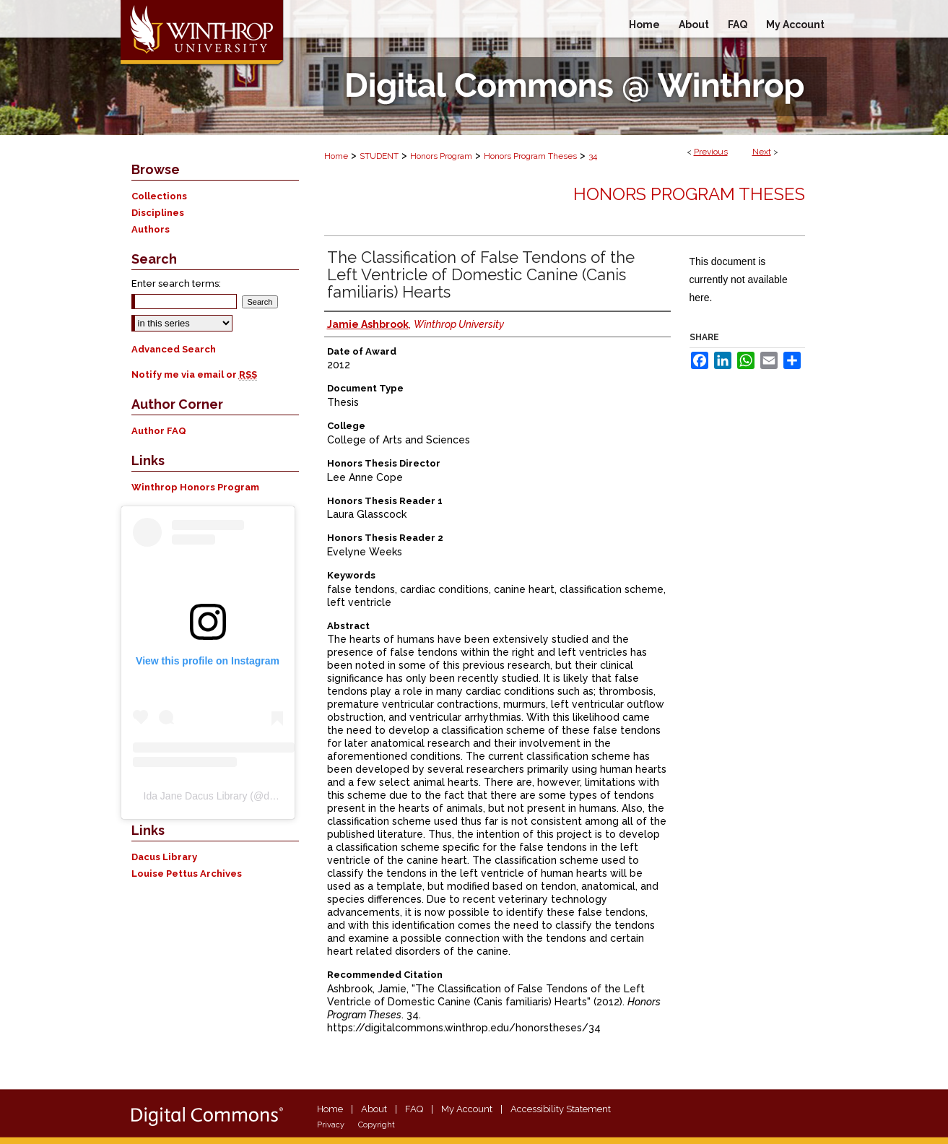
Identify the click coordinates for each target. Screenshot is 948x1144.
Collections (159, 196)
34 (592, 156)
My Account (466, 1109)
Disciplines (157, 212)
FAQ (414, 1109)
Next (761, 152)
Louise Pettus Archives (186, 873)
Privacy (330, 1125)
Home (336, 156)
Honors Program (441, 156)
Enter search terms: (176, 283)
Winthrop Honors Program (195, 487)
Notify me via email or (194, 374)
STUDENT (379, 156)
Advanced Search (173, 349)
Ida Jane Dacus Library (196, 796)
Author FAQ (158, 430)
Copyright (376, 1125)
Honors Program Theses (530, 156)
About (374, 1109)
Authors (150, 229)
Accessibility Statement (560, 1109)
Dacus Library (164, 857)
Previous (711, 152)
